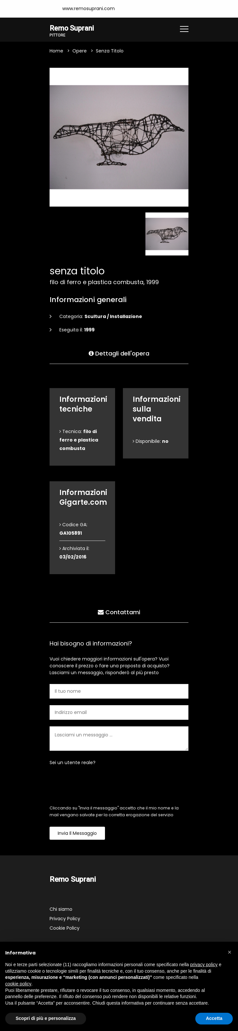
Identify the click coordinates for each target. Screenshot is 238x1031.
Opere (79, 51)
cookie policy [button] (18, 983)
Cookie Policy (65, 928)
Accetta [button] (214, 1018)
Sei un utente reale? (73, 763)
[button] (229, 952)
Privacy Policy (65, 919)
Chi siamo (61, 909)
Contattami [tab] (119, 612)
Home (56, 51)
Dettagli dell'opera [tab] (119, 353)
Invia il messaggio (77, 833)
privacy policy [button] (203, 964)
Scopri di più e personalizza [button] (46, 1018)
